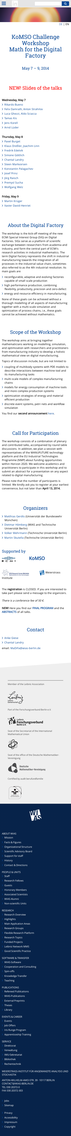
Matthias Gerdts (14, 516)
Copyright (10, 1126)
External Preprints (14, 1000)
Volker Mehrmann (15, 533)
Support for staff (13, 856)
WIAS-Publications (14, 996)
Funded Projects (13, 942)
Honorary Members (15, 890)
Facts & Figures (12, 842)
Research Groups (13, 928)
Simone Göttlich (14, 155)
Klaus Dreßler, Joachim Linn (21, 146)
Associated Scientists (16, 894)
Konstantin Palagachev (18, 168)
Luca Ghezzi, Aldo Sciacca (20, 113)
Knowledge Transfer (15, 976)
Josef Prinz (11, 173)
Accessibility (11, 1117)
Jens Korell (11, 123)
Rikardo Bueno (13, 104)
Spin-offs (9, 971)
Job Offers (10, 1025)
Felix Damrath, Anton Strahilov (23, 109)
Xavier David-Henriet (17, 205)
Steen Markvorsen (15, 164)
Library (8, 1009)
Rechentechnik (12, 1064)
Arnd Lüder (11, 127)
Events (8, 1021)
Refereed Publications (16, 991)
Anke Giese (11, 638)
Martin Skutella (14, 537)
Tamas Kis (10, 118)
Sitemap (9, 1105)
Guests (8, 885)
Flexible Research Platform (19, 933)
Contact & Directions (15, 865)
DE (60, 24)
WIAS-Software (12, 962)
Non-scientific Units (15, 903)
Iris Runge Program (15, 1030)
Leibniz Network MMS (16, 946)
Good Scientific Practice (17, 951)
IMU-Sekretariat (13, 1054)
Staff (7, 876)
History (8, 860)
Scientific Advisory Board (18, 851)
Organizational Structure (18, 846)
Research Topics (13, 937)
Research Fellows (13, 880)
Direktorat (10, 1045)
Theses (8, 1005)
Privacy (8, 1112)
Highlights (10, 919)
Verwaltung (10, 1050)
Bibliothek (10, 1059)
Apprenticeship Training (17, 1034)
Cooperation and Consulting (20, 966)
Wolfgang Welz (13, 187)
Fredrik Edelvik (13, 150)
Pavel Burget (12, 141)
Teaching (9, 980)
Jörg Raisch (11, 178)
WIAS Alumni (11, 899)
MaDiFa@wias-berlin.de (25, 648)
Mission (8, 837)
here (51, 413)
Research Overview (15, 914)
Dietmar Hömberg (15, 524)
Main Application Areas (17, 923)
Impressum (10, 1122)
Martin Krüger (13, 201)
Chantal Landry (14, 159)
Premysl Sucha (13, 182)
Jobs (6, 1100)
